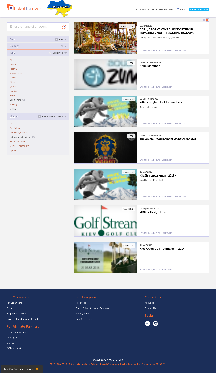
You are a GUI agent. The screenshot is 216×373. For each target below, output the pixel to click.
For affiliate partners (17, 332)
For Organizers (163, 9)
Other (12, 82)
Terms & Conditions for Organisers (24, 319)
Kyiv (184, 50)
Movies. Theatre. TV (19, 146)
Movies (13, 78)
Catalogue (12, 337)
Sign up (10, 342)
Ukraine (177, 50)
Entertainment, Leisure (150, 50)
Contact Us (150, 308)
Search (64, 27)
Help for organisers (17, 313)
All (11, 60)
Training (13, 104)
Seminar (14, 91)
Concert (13, 64)
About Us (149, 302)
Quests (13, 87)
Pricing (10, 308)
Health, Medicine (17, 141)
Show (12, 95)
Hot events (81, 302)
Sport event (167, 50)
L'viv (185, 123)
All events (141, 9)
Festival (13, 69)
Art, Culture (15, 128)
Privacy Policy (83, 313)
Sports (13, 150)
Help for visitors (84, 319)
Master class (16, 73)
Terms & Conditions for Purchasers (94, 308)
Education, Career (18, 133)
